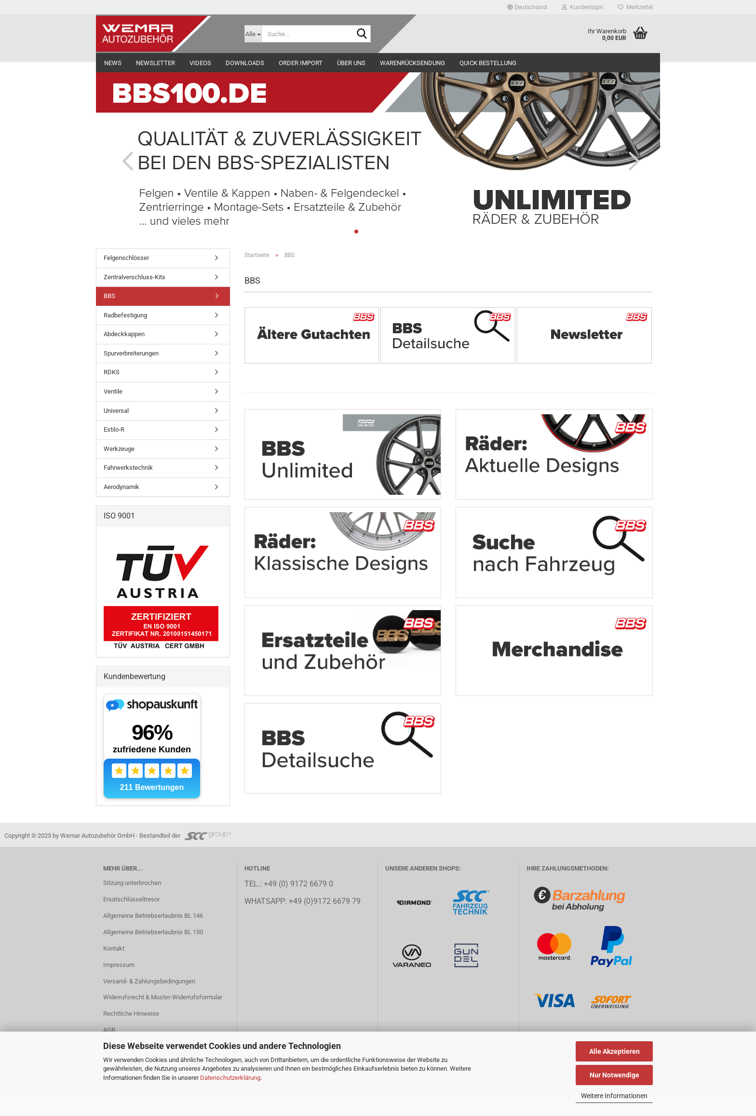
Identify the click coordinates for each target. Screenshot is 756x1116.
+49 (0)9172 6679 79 (325, 924)
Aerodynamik (121, 486)
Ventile (113, 391)
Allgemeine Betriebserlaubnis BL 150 (153, 954)
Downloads (245, 63)
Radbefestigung (125, 315)
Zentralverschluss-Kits (134, 277)
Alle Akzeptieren (614, 1051)
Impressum (119, 987)
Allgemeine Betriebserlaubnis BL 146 (153, 938)
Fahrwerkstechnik (128, 467)
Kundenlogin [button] (582, 7)
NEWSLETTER (155, 63)
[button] (527, 7)
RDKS (112, 372)
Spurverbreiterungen (131, 353)
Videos (200, 63)
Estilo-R (114, 429)
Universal (116, 410)
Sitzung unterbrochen (132, 906)
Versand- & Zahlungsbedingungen (149, 1003)
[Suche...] (253, 33)
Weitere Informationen (614, 1096)
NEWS (113, 63)
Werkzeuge (119, 448)
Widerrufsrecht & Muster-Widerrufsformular (162, 1020)
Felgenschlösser (126, 257)
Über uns (351, 63)
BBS (109, 295)
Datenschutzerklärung (230, 1077)
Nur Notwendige (614, 1075)
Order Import (301, 63)
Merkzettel (635, 7)
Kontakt (113, 971)
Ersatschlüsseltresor (131, 922)
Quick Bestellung (487, 63)
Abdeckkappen (124, 334)
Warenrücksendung (412, 63)
